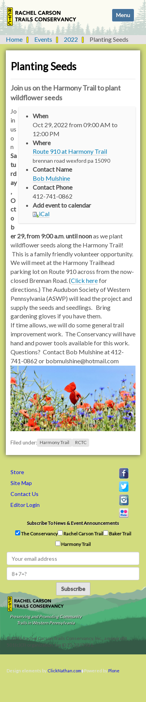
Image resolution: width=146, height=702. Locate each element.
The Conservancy (36, 533)
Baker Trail (117, 533)
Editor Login (25, 504)
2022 (71, 39)
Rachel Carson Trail (80, 533)
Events (43, 39)
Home (14, 39)
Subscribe (73, 588)
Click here (84, 280)
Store (17, 472)
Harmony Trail (54, 443)
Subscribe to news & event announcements (73, 523)
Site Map (21, 483)
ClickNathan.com (64, 670)
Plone (114, 670)
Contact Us (25, 494)
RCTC (80, 443)
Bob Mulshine (51, 178)
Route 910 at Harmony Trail (70, 151)
